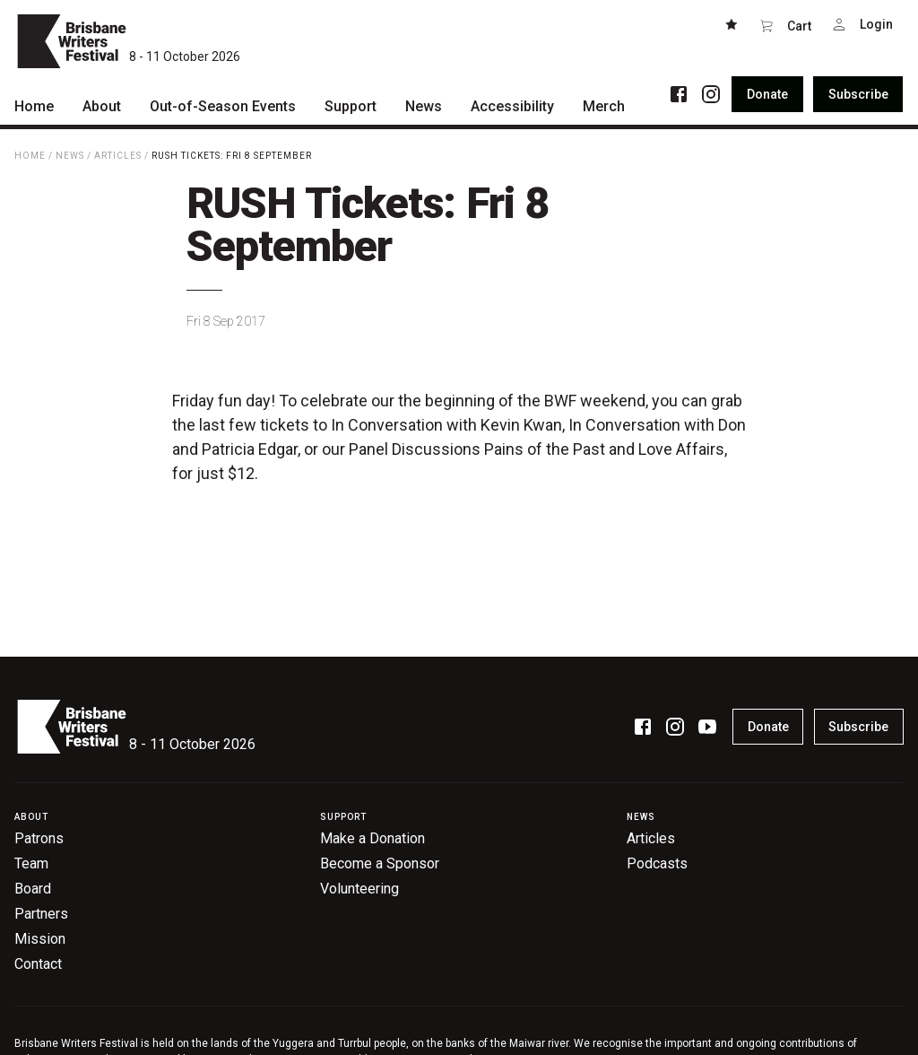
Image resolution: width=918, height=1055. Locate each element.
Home (30, 156)
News (70, 156)
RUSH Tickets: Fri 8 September (232, 156)
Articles (118, 156)
